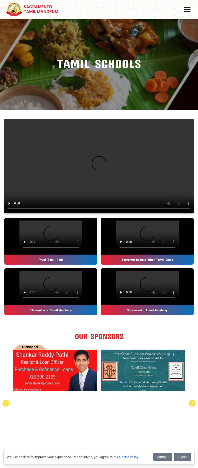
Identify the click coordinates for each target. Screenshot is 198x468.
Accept (163, 456)
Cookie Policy (128, 457)
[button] (187, 9)
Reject (182, 456)
